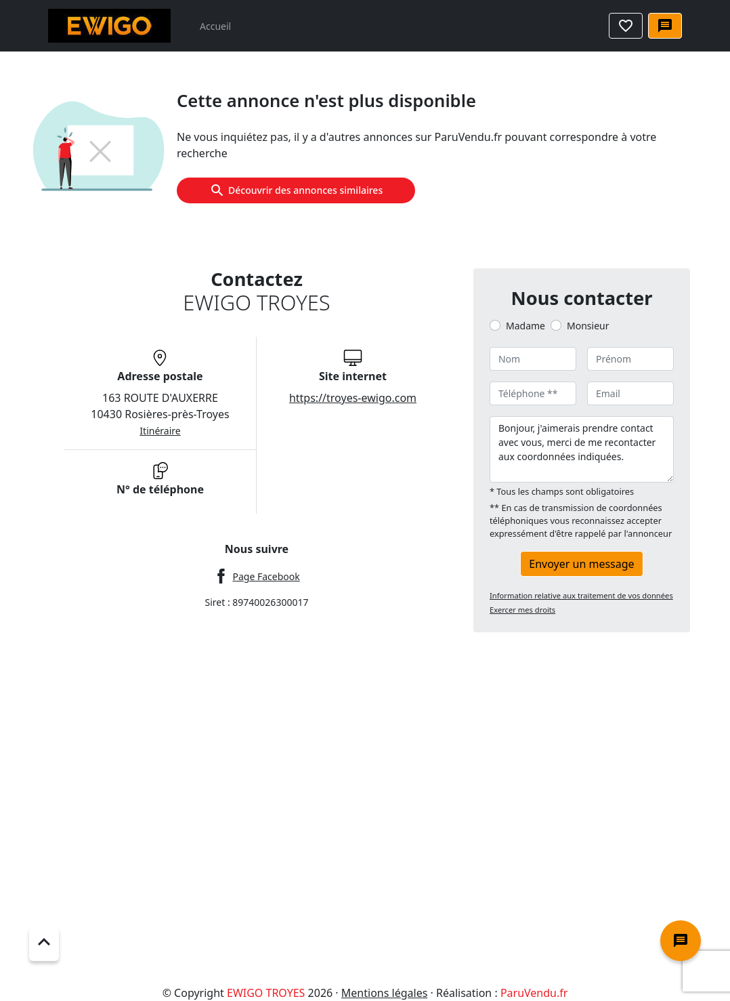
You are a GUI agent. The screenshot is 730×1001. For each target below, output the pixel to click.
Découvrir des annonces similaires (296, 190)
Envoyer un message (581, 563)
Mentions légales (384, 992)
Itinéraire (159, 430)
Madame (525, 325)
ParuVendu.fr (533, 992)
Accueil (215, 26)
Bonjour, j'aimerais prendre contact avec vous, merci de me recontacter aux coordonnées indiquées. (582, 449)
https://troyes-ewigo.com (352, 397)
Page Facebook (265, 576)
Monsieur (588, 325)
